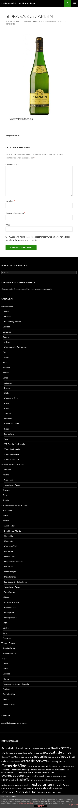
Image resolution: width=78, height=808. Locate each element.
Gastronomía (7, 306)
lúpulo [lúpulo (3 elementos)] (49, 776)
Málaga (6, 597)
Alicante (8, 383)
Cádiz (6, 393)
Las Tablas (8, 566)
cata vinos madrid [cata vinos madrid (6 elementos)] (38, 766)
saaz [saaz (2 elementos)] (67, 785)
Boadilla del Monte (12, 531)
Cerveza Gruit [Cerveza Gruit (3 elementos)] (56, 766)
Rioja (6, 429)
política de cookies (26, 803)
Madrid (6, 474)
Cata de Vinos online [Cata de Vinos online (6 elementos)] (34, 756)
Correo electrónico (15, 212)
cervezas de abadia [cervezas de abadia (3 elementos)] (9, 769)
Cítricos (6, 326)
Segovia (6, 490)
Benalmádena (10, 607)
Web (8, 224)
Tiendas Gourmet (9, 643)
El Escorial (8, 551)
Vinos (5, 377)
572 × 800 (27, 22)
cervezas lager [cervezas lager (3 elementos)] (24, 769)
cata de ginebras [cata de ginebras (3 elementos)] (8, 753)
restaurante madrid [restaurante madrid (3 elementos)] (55, 780)
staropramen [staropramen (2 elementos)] (16, 788)
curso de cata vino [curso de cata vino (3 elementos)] (9, 772)
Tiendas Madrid (10, 653)
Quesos (6, 357)
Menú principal (74, 3)
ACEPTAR (40, 806)
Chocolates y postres (12, 321)
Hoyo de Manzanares (13, 561)
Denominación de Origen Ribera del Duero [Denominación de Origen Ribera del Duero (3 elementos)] (36, 772)
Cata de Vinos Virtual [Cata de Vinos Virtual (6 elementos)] (61, 756)
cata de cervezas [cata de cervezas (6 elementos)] (60, 748)
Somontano (9, 434)
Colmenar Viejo (11, 546)
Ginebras (7, 332)
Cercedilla (8, 536)
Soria (5, 495)
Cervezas (7, 316)
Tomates (6, 367)
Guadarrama (9, 556)
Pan (4, 352)
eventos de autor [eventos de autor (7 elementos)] (12, 775)
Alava (5, 663)
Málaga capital (10, 617)
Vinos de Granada (12, 449)
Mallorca (8, 418)
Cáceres (6, 673)
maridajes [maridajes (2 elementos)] (55, 776)
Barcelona (7, 510)
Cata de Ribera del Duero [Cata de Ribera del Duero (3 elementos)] (39, 753)
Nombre (10, 201)
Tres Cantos (9, 592)
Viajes (4, 658)
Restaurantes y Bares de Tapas (14, 505)
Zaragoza (7, 638)
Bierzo (7, 388)
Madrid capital (10, 571)
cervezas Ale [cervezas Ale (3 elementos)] (68, 766)
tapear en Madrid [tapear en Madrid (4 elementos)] (43, 788)
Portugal (6, 689)
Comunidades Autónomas (15, 347)
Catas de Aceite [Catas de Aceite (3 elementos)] (15, 761)
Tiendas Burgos (9, 648)
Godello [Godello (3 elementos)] (42, 776)
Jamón (6, 337)
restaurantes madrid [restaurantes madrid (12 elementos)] (48, 784)
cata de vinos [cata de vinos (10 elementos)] (60, 752)
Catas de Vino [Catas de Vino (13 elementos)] (13, 765)
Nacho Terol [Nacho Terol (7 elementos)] (25, 779)
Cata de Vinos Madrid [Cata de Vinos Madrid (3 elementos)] (11, 757)
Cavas (6, 403)
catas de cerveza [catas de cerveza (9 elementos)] (35, 761)
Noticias (6, 342)
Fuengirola (9, 612)
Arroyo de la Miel (12, 602)
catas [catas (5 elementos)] (4, 761)
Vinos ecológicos (11, 459)
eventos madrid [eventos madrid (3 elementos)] (31, 776)
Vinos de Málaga (11, 454)
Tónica (6, 372)
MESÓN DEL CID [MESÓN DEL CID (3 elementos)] (9, 780)
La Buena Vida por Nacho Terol (18, 3)
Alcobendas (9, 525)
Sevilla (5, 628)
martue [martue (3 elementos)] (62, 776)
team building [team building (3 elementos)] (59, 788)
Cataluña (7, 469)
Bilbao (5, 515)
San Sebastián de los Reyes (15, 582)
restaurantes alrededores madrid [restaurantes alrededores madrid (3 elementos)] (15, 785)
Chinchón (8, 480)
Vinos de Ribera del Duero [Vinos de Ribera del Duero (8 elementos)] (20, 792)
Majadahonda (10, 577)
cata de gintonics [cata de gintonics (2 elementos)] (21, 753)
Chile (6, 408)
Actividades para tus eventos (13, 723)
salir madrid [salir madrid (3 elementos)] (6, 788)
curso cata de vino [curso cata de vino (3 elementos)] (63, 769)
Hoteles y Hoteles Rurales (12, 464)
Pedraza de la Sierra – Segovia (16, 684)
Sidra (5, 362)
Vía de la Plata (9, 704)
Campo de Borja (11, 398)
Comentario (12, 164)
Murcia (6, 679)
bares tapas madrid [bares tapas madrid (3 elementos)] (40, 748)
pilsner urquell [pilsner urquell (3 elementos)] (40, 780)
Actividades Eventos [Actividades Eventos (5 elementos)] (13, 748)
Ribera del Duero (11, 423)
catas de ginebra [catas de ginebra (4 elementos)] (56, 761)
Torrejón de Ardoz (12, 485)
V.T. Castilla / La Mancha (14, 444)
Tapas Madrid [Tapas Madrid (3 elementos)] (27, 788)
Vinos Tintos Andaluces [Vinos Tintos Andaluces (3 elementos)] (50, 792)
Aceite (5, 311)
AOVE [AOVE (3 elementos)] (29, 748)
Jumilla (7, 413)
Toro (6, 439)
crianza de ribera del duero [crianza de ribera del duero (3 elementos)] (42, 769)
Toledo (6, 500)
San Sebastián (9, 694)
